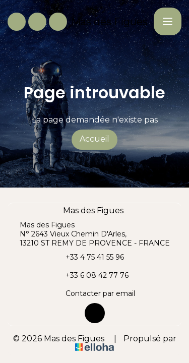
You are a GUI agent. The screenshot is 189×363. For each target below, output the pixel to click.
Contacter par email (94, 293)
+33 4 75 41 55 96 (89, 257)
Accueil (94, 139)
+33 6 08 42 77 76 (91, 275)
